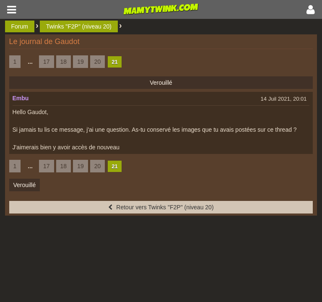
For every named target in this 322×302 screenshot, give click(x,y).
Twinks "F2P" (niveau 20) (79, 26)
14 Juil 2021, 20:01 (284, 99)
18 (63, 61)
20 (97, 61)
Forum (19, 26)
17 (46, 61)
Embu (21, 98)
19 (80, 61)
